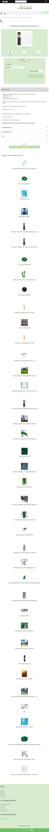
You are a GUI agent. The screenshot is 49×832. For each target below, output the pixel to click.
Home (1, 17)
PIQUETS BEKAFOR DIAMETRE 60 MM (24, 424)
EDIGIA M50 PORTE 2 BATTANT (24, 648)
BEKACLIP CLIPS (24, 456)
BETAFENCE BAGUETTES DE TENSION (24, 168)
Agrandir (10, 54)
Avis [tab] (24, 136)
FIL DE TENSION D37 (24, 184)
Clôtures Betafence (8, 17)
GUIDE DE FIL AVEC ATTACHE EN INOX (24, 280)
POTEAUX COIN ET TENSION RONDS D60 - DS (24, 232)
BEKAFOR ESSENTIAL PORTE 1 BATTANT (24, 391)
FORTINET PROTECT (24, 664)
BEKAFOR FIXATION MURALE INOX (24, 759)
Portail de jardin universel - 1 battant (24, 774)
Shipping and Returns (5, 804)
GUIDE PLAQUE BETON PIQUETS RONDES (24, 600)
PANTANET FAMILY (24, 216)
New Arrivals (3, 795)
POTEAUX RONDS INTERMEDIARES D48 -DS (24, 408)
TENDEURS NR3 (24, 199)
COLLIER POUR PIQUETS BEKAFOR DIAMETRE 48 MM (24, 744)
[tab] (24, 139)
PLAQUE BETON (24, 616)
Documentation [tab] (24, 132)
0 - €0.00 (45, 13)
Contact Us (3, 806)
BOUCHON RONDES (24, 295)
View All (2, 797)
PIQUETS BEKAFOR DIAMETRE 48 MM (24, 376)
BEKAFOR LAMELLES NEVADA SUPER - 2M (24, 696)
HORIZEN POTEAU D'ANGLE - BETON (24, 552)
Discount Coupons (4, 811)
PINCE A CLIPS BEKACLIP (24, 487)
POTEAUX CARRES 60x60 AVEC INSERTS (24, 504)
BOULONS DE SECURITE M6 (24, 535)
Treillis (14, 17)
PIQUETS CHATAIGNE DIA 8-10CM (24, 312)
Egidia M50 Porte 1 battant (24, 631)
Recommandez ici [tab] (24, 127)
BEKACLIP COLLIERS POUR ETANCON (24, 439)
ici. (19, 120)
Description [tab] (24, 89)
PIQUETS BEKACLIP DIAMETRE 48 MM (24, 472)
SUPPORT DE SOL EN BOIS (24, 679)
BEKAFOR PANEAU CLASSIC (24, 727)
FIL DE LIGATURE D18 (24, 264)
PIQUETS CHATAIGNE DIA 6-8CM (24, 343)
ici (29, 830)
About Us (2, 807)
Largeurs (8, 67)
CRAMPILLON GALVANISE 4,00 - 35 (24, 360)
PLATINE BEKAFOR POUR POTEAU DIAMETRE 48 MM (24, 583)
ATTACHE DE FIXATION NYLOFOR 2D (24, 520)
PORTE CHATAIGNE (24, 328)
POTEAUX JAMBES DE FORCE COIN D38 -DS (24, 247)
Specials (2, 793)
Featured (2, 792)
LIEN (24, 712)
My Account (3, 809)
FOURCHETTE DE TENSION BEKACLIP (24, 567)
